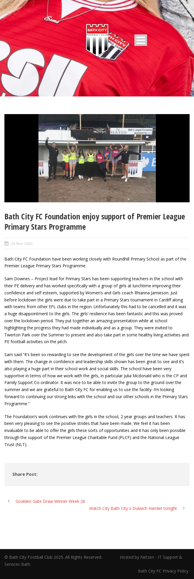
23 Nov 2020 (21, 243)
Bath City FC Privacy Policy (164, 571)
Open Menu (140, 40)
